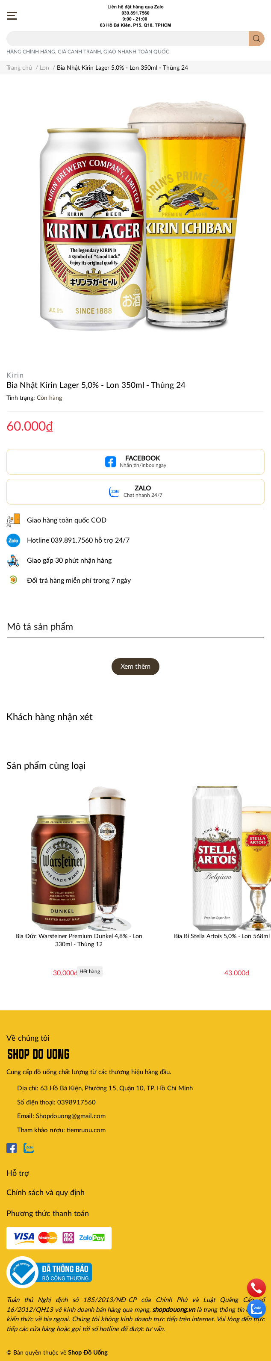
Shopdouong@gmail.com (71, 1116)
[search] (257, 38)
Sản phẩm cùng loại (45, 766)
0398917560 (76, 1102)
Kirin (15, 375)
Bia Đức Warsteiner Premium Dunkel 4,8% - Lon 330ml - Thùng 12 (78, 940)
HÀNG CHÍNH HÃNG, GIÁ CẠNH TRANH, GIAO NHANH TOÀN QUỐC (87, 51)
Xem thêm (135, 666)
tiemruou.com (86, 1130)
